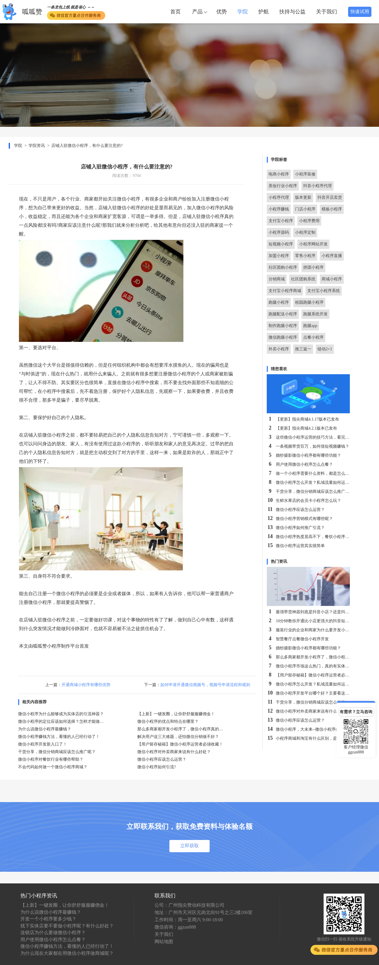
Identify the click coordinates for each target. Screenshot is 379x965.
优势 (221, 12)
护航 (263, 12)
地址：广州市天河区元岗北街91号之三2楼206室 (203, 912)
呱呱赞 (32, 11)
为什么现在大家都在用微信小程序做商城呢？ (67, 953)
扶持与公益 (292, 12)
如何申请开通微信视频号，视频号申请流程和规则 (205, 685)
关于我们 (326, 12)
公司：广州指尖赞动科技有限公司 (189, 905)
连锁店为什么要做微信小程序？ (53, 932)
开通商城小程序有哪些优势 (86, 685)
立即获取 (189, 845)
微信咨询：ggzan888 (175, 926)
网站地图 (164, 941)
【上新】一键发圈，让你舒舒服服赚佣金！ (64, 905)
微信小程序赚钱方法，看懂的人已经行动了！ (67, 946)
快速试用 (359, 11)
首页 (175, 12)
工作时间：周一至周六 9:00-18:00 (189, 919)
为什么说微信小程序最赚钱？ (50, 912)
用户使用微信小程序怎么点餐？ (53, 939)
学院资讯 (37, 145)
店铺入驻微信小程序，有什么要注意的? (86, 145)
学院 (242, 12)
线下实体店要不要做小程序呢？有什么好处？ (67, 925)
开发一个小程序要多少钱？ (48, 918)
